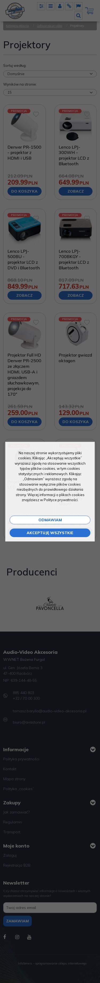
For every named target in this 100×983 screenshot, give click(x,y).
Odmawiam (50, 520)
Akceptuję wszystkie (50, 532)
